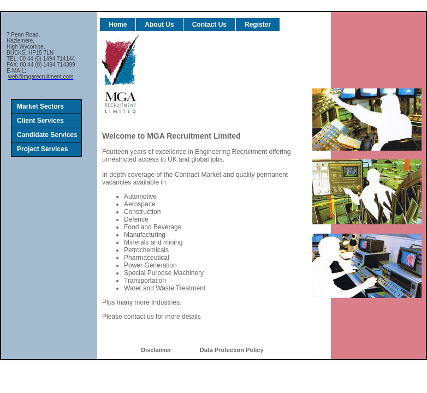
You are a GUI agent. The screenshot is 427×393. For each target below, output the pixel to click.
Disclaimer (156, 350)
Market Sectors (40, 106)
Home (118, 24)
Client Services (40, 120)
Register (258, 24)
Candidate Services (47, 135)
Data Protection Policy (232, 350)
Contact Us (209, 24)
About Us (159, 24)
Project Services (42, 149)
